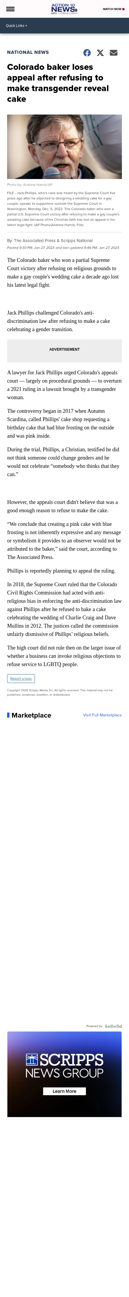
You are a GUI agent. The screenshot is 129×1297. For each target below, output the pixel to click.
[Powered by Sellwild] (113, 1026)
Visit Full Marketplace (102, 715)
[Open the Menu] (9, 8)
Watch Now (114, 9)
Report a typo (21, 678)
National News (28, 52)
